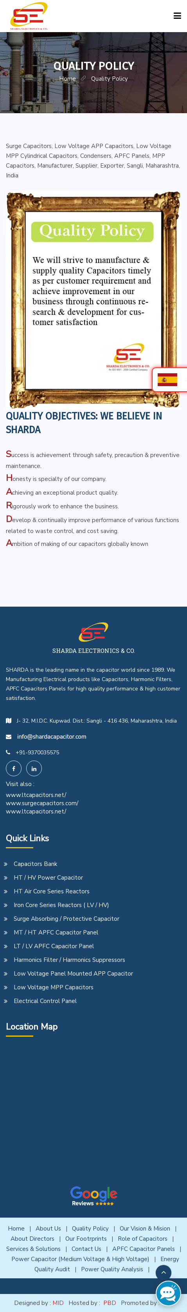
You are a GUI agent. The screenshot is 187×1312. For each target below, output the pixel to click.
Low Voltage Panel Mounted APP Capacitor (73, 974)
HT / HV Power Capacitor (48, 878)
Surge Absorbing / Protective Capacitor (66, 919)
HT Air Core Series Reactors (52, 891)
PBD (109, 1303)
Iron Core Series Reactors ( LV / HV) (61, 905)
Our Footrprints (86, 1239)
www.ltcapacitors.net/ (36, 795)
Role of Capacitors (142, 1239)
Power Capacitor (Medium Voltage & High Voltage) (80, 1259)
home (67, 79)
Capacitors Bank (35, 864)
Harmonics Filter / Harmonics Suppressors (69, 960)
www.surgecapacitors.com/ (42, 803)
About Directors (32, 1239)
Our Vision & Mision (145, 1228)
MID (58, 1303)
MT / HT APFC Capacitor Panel (56, 932)
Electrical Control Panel (45, 1001)
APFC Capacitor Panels (143, 1249)
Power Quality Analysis (112, 1269)
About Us (48, 1228)
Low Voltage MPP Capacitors (54, 987)
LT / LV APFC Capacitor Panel (54, 946)
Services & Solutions (33, 1249)
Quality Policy (90, 1228)
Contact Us (86, 1249)
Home (16, 1228)
